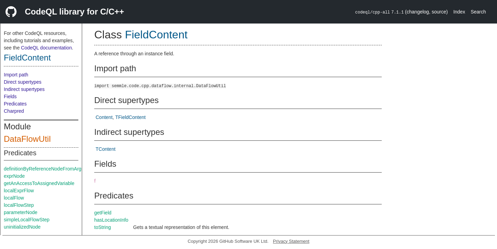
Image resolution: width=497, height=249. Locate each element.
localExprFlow (19, 190)
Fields (10, 96)
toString (102, 227)
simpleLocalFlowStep (26, 219)
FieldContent (27, 57)
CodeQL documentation (46, 47)
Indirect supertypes (24, 89)
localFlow (14, 198)
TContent (106, 149)
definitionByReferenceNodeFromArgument (49, 169)
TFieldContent (130, 117)
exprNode (14, 176)
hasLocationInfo (111, 220)
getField (102, 212)
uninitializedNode (22, 227)
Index (459, 12)
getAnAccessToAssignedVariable (39, 183)
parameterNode (20, 212)
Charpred (14, 111)
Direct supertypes (22, 82)
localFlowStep (19, 205)
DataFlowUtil (27, 139)
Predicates (15, 104)
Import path (16, 74)
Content (104, 117)
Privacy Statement (291, 241)
